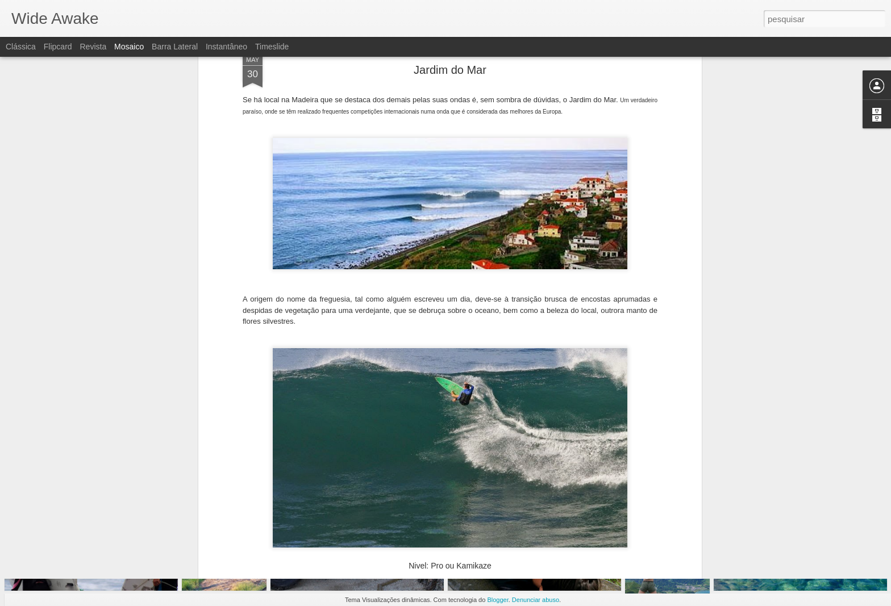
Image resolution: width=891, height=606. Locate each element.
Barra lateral (175, 46)
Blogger (497, 599)
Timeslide (272, 46)
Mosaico (129, 46)
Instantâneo (226, 46)
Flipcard (58, 46)
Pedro (502, 427)
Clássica (21, 46)
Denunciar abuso (535, 599)
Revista (93, 46)
